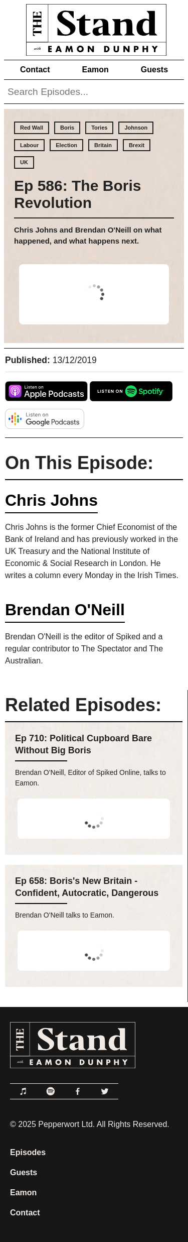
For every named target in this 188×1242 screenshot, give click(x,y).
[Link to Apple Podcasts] (23, 1091)
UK (24, 162)
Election (66, 145)
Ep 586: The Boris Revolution (77, 194)
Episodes (28, 1152)
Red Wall (31, 128)
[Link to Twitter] (104, 1091)
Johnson (135, 128)
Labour (29, 145)
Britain (103, 145)
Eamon (95, 69)
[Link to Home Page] (94, 28)
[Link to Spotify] (50, 1091)
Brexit (136, 145)
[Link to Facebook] (77, 1091)
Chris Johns (51, 500)
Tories (99, 128)
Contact (35, 69)
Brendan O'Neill (65, 610)
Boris (67, 128)
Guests (154, 69)
